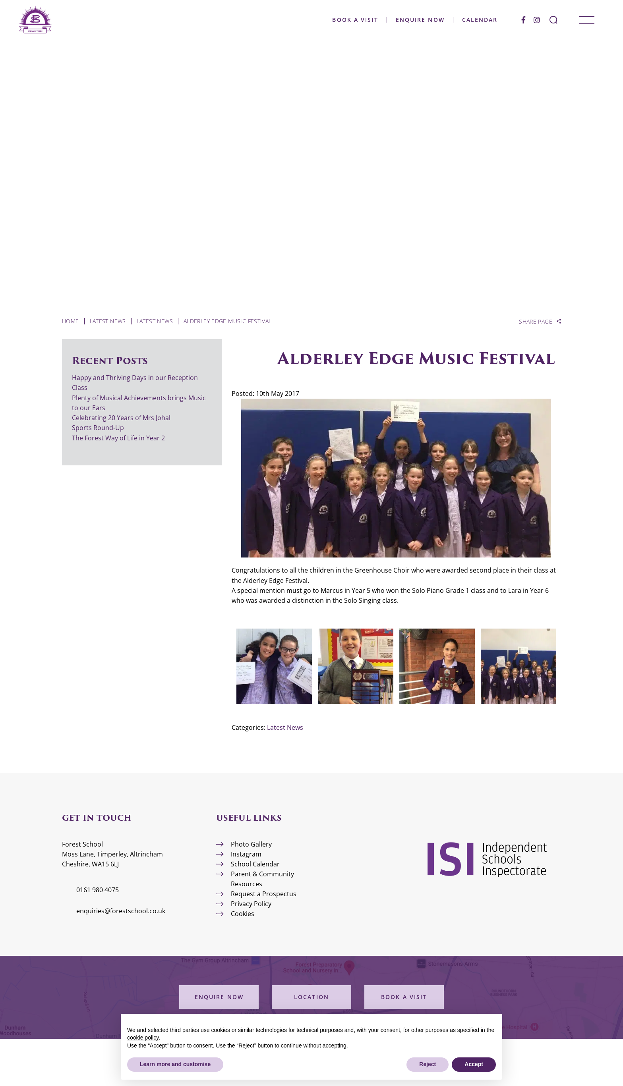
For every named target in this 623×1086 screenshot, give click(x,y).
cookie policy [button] (143, 1037)
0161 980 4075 (97, 889)
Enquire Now (419, 19)
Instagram (246, 854)
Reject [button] (427, 1064)
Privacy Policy (251, 903)
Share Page (535, 321)
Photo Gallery (251, 844)
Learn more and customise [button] (175, 1064)
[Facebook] (522, 20)
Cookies (242, 913)
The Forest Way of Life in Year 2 (119, 438)
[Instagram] (536, 20)
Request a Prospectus (263, 893)
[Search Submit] (553, 20)
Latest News (285, 727)
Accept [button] (473, 1064)
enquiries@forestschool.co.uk (120, 911)
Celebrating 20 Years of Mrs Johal (121, 417)
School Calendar (255, 864)
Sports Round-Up (98, 427)
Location (311, 997)
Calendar (479, 19)
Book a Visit (354, 19)
